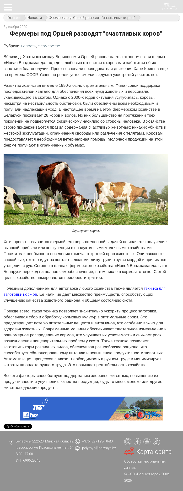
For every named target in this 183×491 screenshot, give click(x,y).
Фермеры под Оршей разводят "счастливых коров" (92, 18)
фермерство (49, 46)
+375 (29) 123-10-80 (97, 441)
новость (28, 46)
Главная (13, 18)
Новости (34, 18)
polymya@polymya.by (99, 448)
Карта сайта (154, 452)
